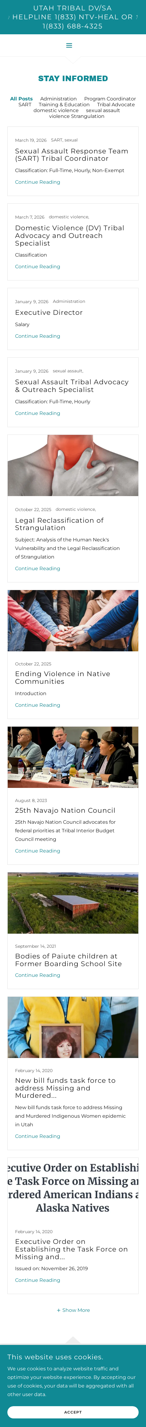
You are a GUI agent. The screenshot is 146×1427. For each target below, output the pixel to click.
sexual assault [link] (103, 110)
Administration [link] (58, 99)
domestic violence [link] (56, 110)
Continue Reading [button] (37, 182)
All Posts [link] (21, 99)
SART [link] (24, 104)
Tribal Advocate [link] (116, 104)
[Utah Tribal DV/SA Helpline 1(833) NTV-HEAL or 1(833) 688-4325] (73, 17)
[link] (73, 161)
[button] (73, 45)
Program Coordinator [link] (110, 99)
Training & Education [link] (64, 104)
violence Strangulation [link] (77, 116)
